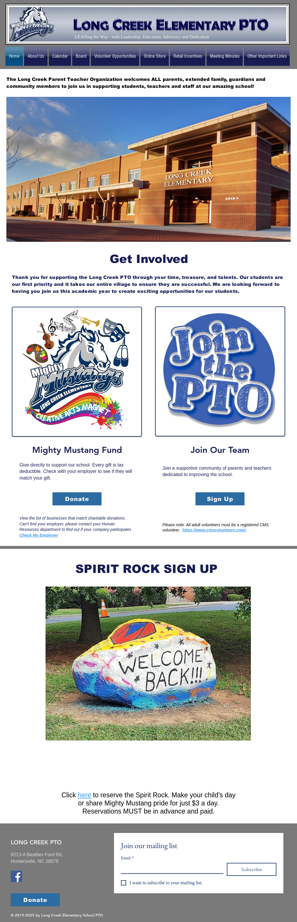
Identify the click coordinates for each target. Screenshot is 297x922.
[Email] (170, 868)
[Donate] (77, 498)
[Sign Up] (220, 498)
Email (127, 858)
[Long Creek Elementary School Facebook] (16, 876)
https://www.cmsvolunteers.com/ (214, 530)
